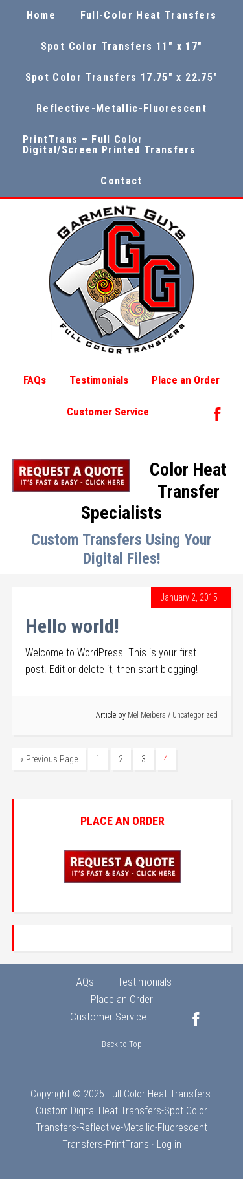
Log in (169, 1144)
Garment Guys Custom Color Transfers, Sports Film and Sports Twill (122, 279)
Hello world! (72, 626)
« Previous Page (49, 759)
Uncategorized (195, 715)
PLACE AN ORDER (122, 821)
